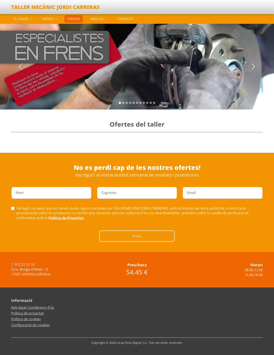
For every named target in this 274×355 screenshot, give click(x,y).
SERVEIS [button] (48, 19)
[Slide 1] (123, 103)
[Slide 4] (134, 103)
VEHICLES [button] (97, 19)
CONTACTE (125, 19)
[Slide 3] (130, 103)
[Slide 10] (154, 103)
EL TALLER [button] (21, 19)
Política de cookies (26, 319)
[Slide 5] (137, 103)
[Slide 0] (120, 103)
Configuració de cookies (30, 325)
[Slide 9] (151, 103)
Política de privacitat (27, 313)
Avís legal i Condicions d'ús (32, 307)
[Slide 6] (140, 103)
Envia (137, 236)
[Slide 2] (127, 103)
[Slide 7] (144, 103)
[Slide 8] (147, 103)
